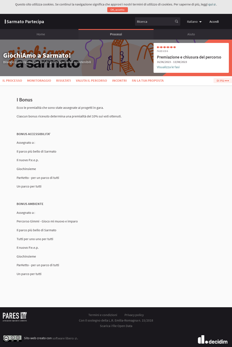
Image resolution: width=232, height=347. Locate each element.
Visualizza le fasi (168, 67)
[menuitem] (195, 21)
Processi (116, 34)
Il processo (12, 80)
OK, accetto (117, 10)
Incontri (119, 80)
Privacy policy (134, 315)
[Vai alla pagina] (24, 21)
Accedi (214, 21)
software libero (64, 338)
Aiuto (191, 34)
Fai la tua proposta (148, 80)
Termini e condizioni (102, 315)
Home (41, 34)
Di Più (223, 80)
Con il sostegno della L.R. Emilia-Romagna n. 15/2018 (116, 320)
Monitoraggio (39, 80)
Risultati (63, 80)
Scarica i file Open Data (116, 326)
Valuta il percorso (91, 80)
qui (212, 4)
